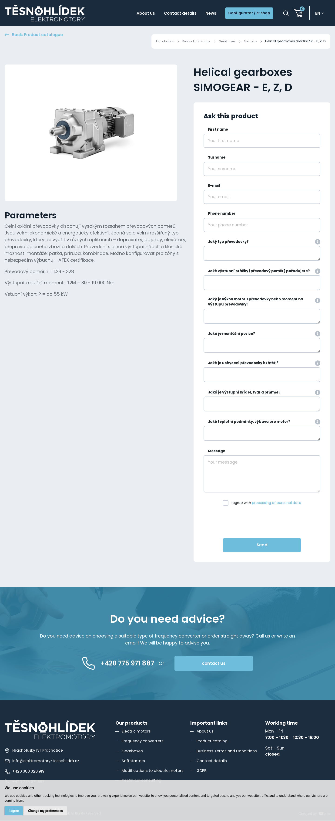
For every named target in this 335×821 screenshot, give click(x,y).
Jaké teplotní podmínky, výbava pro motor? (249, 422)
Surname (216, 158)
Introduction (157, 41)
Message (216, 451)
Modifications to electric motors (154, 771)
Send (262, 545)
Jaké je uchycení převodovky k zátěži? (243, 363)
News (204, 13)
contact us (228, 664)
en (319, 13)
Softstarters (134, 761)
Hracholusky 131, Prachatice (36, 751)
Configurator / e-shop (246, 14)
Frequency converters (144, 741)
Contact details (171, 13)
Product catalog (213, 741)
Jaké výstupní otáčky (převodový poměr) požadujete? (259, 271)
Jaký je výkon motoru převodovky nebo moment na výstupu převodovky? (255, 302)
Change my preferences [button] (46, 810)
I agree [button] (14, 810)
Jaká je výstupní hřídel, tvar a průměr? (244, 392)
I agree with (266, 503)
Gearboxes (225, 41)
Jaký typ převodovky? (228, 242)
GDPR (202, 771)
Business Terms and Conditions (229, 751)
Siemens (250, 41)
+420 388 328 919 (26, 772)
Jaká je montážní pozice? (231, 334)
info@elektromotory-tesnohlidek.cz (44, 761)
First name (218, 130)
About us (134, 13)
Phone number (221, 214)
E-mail (214, 185)
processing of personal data (276, 503)
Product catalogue (192, 41)
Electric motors (137, 732)
